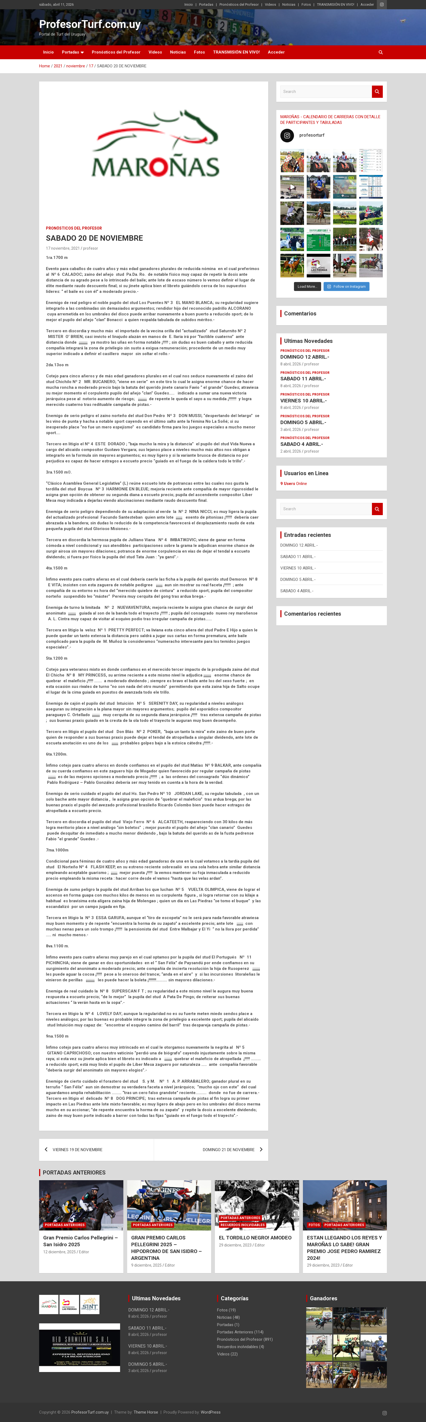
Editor (84, 1252)
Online (293, 483)
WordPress (211, 1412)
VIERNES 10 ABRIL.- (303, 400)
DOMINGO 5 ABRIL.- (303, 422)
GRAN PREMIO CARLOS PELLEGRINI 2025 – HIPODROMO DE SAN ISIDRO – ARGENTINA (166, 1248)
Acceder (367, 4)
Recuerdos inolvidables (243, 1225)
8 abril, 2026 (290, 364)
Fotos (306, 4)
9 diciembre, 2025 (146, 1265)
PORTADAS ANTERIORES (74, 1172)
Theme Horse (146, 1412)
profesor (90, 248)
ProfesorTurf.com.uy (90, 24)
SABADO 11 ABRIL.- (303, 378)
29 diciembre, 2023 (235, 1245)
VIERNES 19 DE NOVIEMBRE (77, 1149)
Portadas (206, 4)
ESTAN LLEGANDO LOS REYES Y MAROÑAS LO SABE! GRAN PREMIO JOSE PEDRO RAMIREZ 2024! (344, 1248)
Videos (270, 4)
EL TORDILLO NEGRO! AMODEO (255, 1238)
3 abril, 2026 (290, 429)
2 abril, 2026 (290, 451)
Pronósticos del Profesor (239, 4)
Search (377, 92)
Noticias (288, 4)
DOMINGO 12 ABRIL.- (304, 357)
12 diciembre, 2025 (59, 1252)
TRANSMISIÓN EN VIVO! (335, 4)
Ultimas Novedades (308, 341)
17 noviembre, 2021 (63, 248)
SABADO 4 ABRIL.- (301, 444)
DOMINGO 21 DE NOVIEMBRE (229, 1149)
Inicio (188, 4)
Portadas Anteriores (64, 1225)
